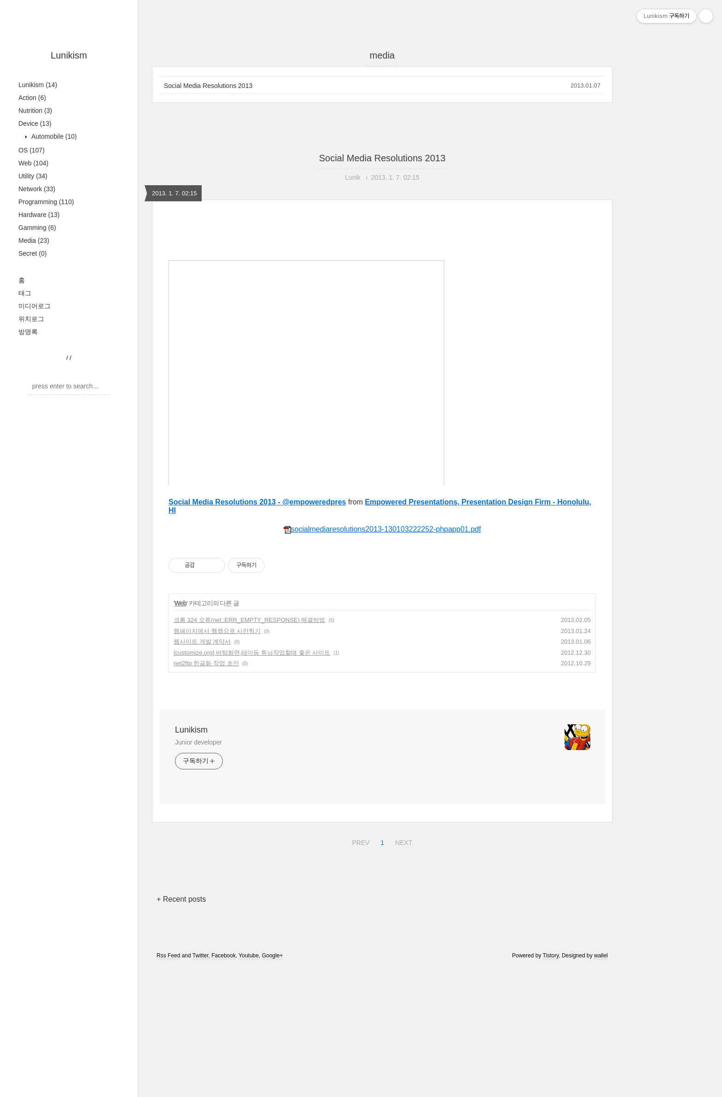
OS (31, 150)
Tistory (551, 1084)
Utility (32, 176)
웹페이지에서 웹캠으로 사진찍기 (217, 760)
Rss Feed (168, 1084)
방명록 (28, 331)
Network (36, 189)
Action (32, 97)
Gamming (37, 227)
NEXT (402, 970)
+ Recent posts (181, 1028)
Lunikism (69, 55)
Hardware (39, 214)
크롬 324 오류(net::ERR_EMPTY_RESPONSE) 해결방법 (249, 748)
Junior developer (198, 871)
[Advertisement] (382, 306)
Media (33, 240)
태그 (24, 293)
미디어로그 (34, 306)
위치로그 (31, 319)
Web (33, 163)
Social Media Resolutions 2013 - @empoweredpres (257, 631)
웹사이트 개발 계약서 (202, 770)
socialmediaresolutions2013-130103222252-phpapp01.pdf (382, 658)
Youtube (249, 1084)
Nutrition (35, 110)
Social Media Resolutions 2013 (208, 85)
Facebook (223, 1084)
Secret (32, 253)
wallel (601, 1084)
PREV (359, 970)
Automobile (53, 136)
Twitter (200, 1084)
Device (35, 123)
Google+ (272, 1084)
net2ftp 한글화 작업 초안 (206, 792)
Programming (46, 201)
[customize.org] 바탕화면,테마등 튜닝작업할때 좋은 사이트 (252, 781)
